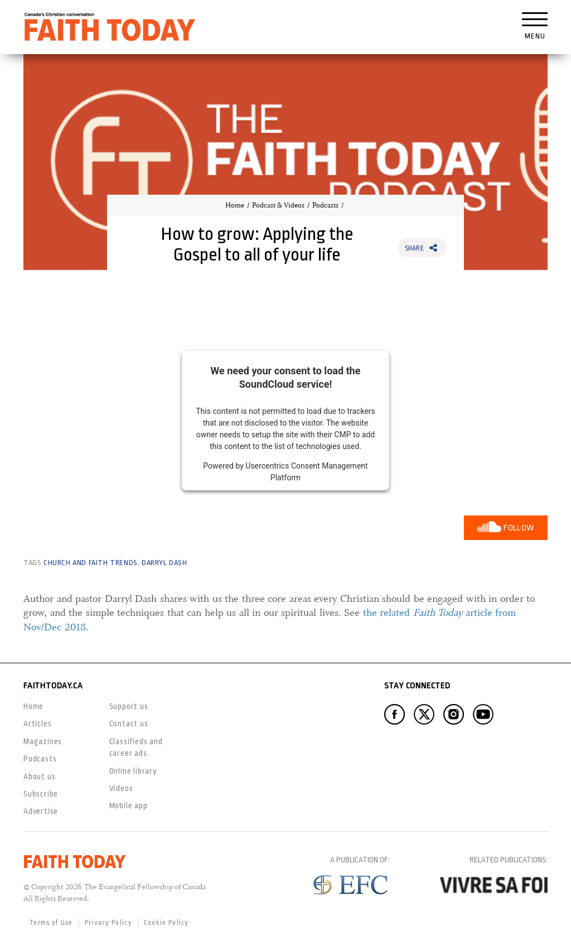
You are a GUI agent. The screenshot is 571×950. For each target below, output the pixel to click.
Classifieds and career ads (136, 747)
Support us (128, 706)
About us (39, 776)
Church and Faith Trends (90, 562)
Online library (133, 770)
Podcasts (325, 205)
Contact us (128, 723)
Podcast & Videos (278, 205)
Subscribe (40, 793)
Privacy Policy (108, 923)
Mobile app (128, 805)
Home (234, 205)
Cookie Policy (166, 923)
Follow (519, 528)
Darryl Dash (164, 562)
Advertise (40, 811)
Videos (121, 788)
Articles (37, 723)
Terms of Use (51, 923)
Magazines (42, 741)
